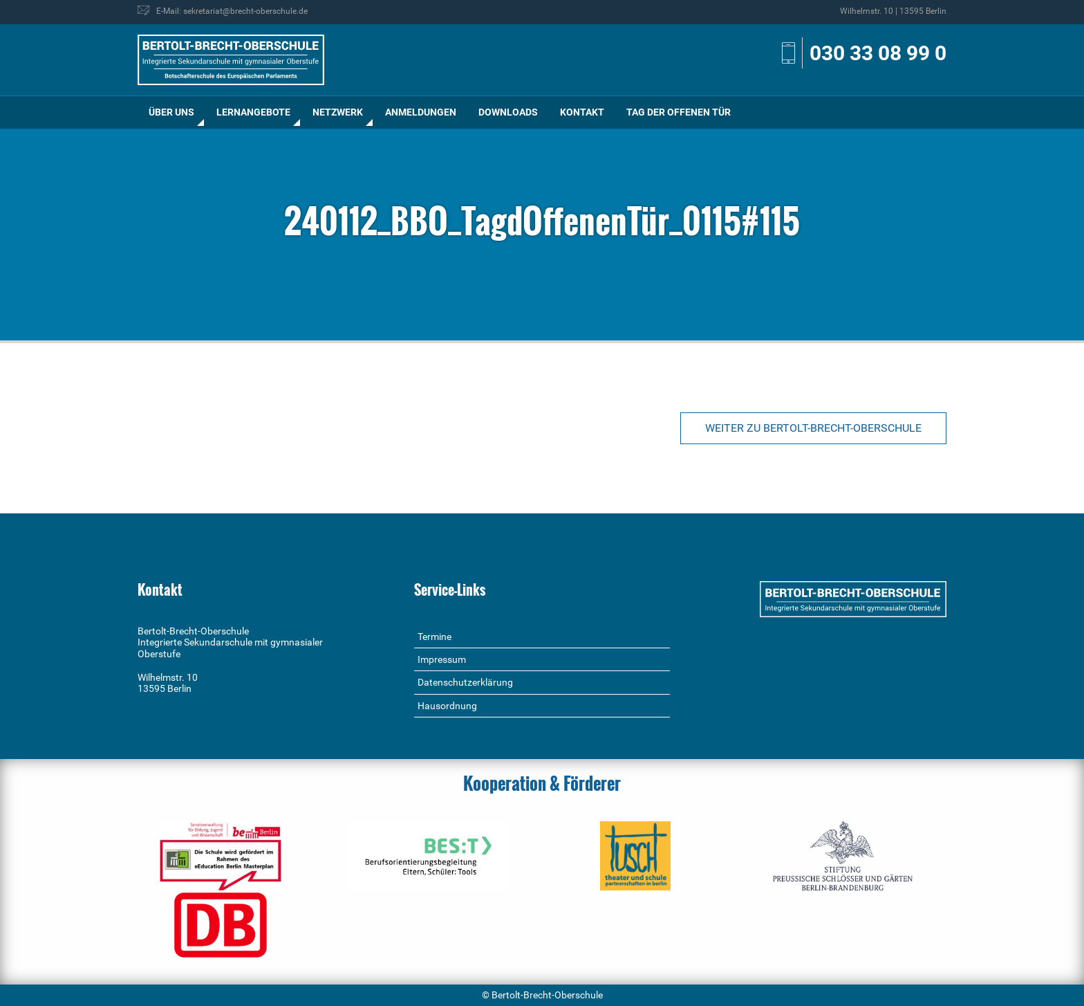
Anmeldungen (420, 112)
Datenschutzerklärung (465, 682)
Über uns (171, 112)
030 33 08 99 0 (878, 53)
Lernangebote (253, 112)
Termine (434, 636)
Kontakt (582, 112)
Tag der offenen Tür (678, 112)
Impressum (442, 659)
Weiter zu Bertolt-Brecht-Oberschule (813, 428)
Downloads (508, 112)
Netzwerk (337, 112)
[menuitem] (171, 112)
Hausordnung (447, 705)
